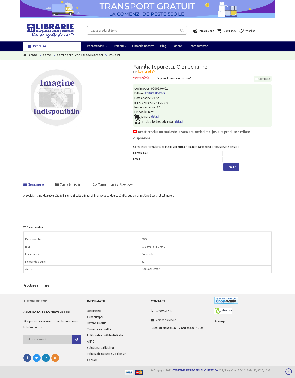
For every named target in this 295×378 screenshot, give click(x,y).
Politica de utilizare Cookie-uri (106, 354)
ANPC (90, 341)
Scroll (288, 371)
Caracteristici (68, 184)
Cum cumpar (95, 317)
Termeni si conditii (99, 329)
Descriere (33, 184)
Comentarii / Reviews (113, 184)
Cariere (177, 46)
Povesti (114, 55)
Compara (262, 78)
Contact (92, 360)
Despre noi (94, 310)
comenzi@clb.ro (166, 319)
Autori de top (35, 301)
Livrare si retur (96, 323)
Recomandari (95, 46)
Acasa (32, 55)
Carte (47, 55)
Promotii (118, 46)
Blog (163, 46)
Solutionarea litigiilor (100, 347)
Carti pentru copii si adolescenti (80, 55)
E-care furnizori (198, 46)
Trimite (231, 167)
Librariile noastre (143, 46)
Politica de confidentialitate (105, 335)
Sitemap (219, 321)
